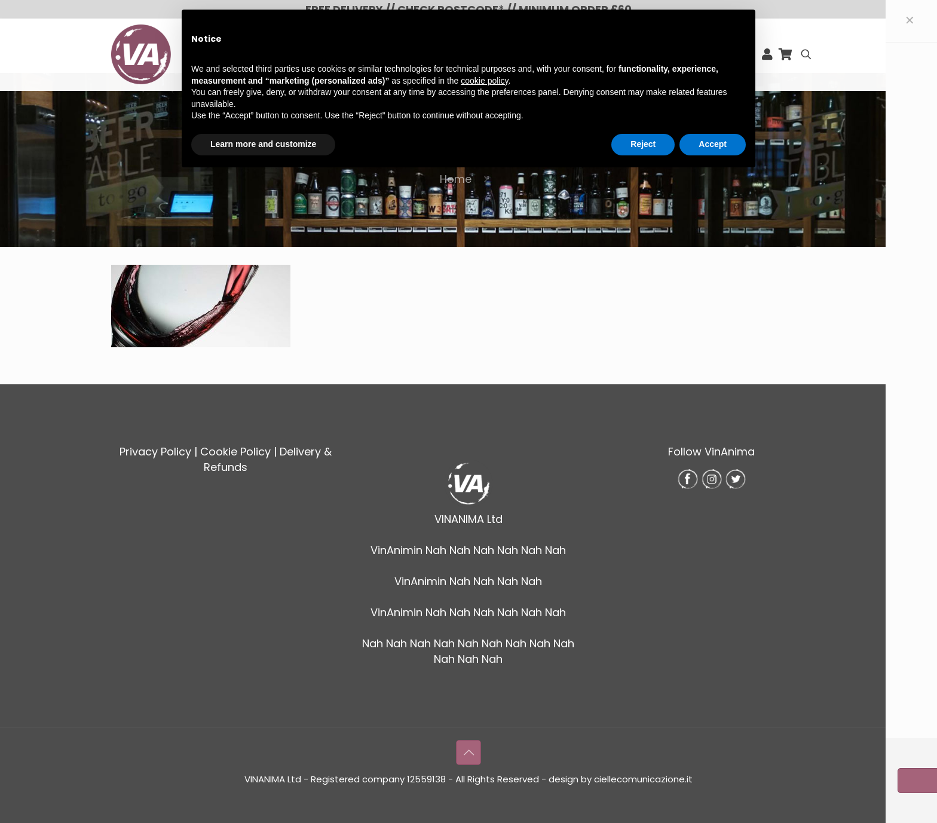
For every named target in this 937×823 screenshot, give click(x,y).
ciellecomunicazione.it (643, 779)
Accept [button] (713, 144)
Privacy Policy (155, 451)
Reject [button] (643, 144)
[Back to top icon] (468, 752)
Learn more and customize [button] (263, 144)
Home (455, 179)
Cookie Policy (235, 451)
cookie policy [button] (484, 80)
